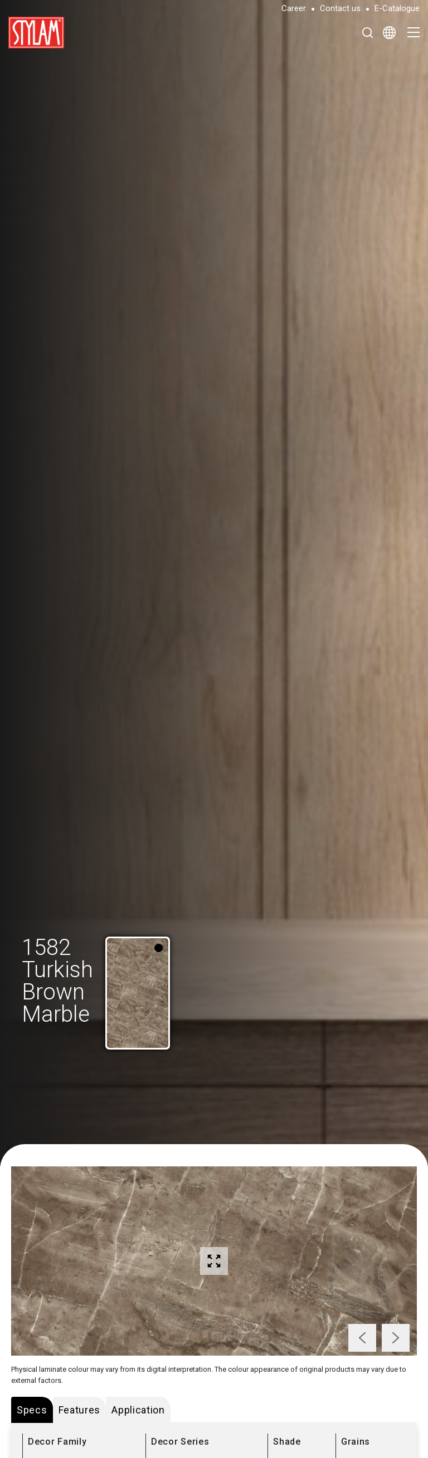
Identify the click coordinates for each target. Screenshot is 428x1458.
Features (80, 1410)
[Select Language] (389, 32)
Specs (32, 1410)
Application (138, 1410)
